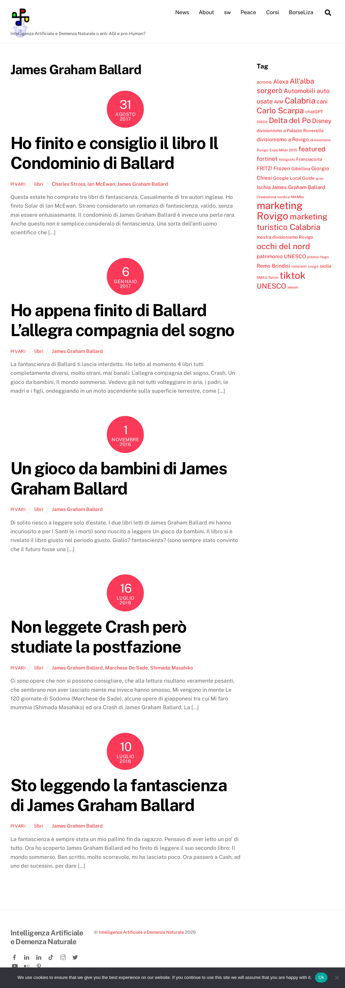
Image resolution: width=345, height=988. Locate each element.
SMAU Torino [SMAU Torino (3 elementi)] (267, 277)
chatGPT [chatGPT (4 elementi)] (314, 111)
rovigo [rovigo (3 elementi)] (313, 266)
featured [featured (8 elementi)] (312, 148)
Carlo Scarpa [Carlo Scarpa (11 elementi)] (280, 110)
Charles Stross (68, 183)
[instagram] (63, 956)
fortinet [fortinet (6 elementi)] (267, 158)
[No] (336, 977)
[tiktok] (51, 956)
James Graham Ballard (142, 183)
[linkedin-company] (39, 956)
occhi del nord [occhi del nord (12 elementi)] (283, 245)
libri (38, 183)
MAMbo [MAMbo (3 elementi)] (297, 196)
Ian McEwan (101, 183)
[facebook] (15, 956)
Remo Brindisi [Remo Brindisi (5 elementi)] (273, 266)
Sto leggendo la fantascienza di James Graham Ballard (118, 795)
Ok (321, 977)
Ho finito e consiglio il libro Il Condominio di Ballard (114, 153)
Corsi (272, 12)
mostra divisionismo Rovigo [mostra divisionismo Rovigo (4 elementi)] (285, 237)
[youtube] (15, 965)
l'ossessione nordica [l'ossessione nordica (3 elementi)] (273, 196)
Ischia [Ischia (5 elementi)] (264, 187)
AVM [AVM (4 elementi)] (278, 101)
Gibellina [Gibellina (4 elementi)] (300, 168)
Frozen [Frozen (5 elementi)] (282, 168)
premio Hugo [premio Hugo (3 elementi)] (318, 257)
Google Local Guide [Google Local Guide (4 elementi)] (294, 178)
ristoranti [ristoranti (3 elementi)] (299, 266)
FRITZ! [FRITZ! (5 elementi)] (264, 168)
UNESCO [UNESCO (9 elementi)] (271, 286)
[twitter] (76, 956)
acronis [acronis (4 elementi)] (264, 82)
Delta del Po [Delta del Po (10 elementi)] (290, 120)
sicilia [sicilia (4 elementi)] (325, 266)
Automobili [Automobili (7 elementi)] (299, 90)
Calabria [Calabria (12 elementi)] (300, 100)
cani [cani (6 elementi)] (322, 101)
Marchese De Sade (126, 667)
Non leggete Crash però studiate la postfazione (98, 637)
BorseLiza (301, 12)
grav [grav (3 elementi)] (319, 178)
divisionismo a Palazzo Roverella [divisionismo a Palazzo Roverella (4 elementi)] (290, 130)
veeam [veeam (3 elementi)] (292, 287)
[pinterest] (39, 965)
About (206, 12)
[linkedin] (27, 956)
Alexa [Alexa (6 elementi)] (280, 81)
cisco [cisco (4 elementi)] (262, 121)
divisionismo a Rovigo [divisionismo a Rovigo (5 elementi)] (283, 139)
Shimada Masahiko (171, 667)
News (182, 12)
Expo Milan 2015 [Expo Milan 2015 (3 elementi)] (283, 150)
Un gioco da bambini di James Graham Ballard (118, 478)
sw (227, 12)
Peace (248, 12)
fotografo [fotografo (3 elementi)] (287, 159)
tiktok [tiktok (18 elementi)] (293, 275)
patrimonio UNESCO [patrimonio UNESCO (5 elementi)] (281, 256)
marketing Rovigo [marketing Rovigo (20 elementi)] (280, 211)
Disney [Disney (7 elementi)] (322, 120)
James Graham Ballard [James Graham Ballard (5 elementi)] (298, 187)
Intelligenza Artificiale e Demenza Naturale (141, 931)
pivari (18, 183)
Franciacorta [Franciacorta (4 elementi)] (309, 159)
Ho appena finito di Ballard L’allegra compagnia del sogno (122, 320)
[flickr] (27, 965)
